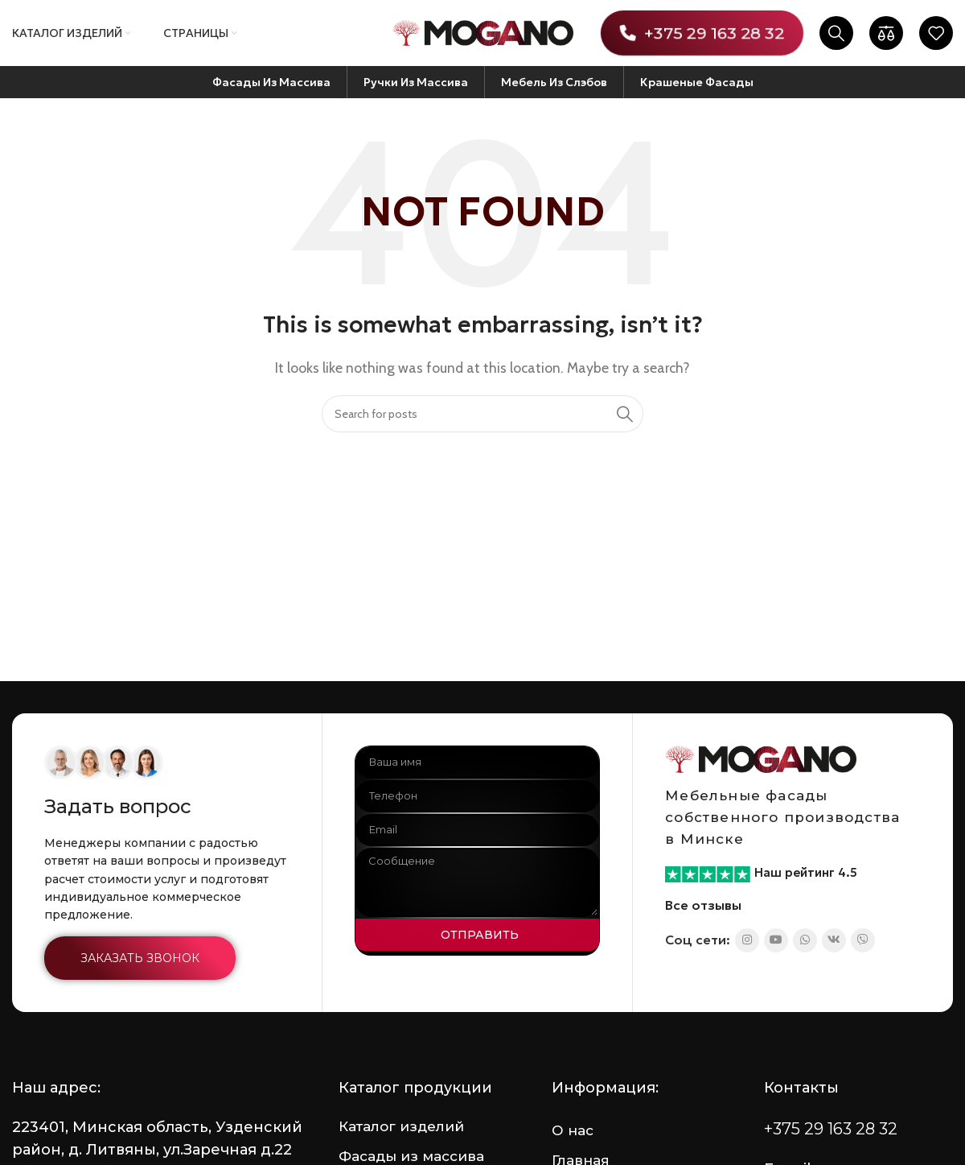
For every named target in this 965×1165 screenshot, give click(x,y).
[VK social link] (834, 940)
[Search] (836, 33)
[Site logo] (482, 31)
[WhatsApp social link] (805, 940)
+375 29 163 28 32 (701, 33)
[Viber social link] (863, 940)
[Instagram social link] (747, 940)
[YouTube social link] (776, 940)
